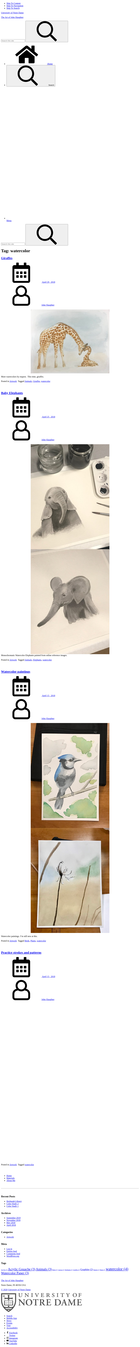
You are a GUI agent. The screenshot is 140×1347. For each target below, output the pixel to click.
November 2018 (13, 1220)
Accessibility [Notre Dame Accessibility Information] (12, 1328)
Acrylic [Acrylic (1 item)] (4, 1270)
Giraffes (6, 258)
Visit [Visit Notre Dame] (8, 1325)
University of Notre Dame (12, 13)
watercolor (45, 381)
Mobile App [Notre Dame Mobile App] (11, 1318)
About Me (10, 1180)
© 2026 (4, 1290)
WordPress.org (12, 1256)
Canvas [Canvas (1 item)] (61, 1270)
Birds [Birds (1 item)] (54, 1270)
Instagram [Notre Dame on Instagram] (12, 1338)
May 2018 (10, 1223)
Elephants (37, 660)
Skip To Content (13, 3)
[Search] (46, 31)
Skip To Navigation (14, 6)
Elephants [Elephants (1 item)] (68, 1270)
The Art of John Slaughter (12, 17)
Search (31, 75)
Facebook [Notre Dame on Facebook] (12, 1333)
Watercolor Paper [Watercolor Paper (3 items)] (15, 1273)
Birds (27, 941)
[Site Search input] (13, 40)
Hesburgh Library (14, 1201)
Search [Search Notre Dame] (9, 1316)
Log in (9, 1249)
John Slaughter (48, 305)
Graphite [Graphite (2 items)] (86, 1269)
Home (29, 64)
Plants (33, 941)
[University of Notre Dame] (41, 1311)
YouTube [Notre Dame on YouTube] (11, 1341)
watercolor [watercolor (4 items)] (117, 1269)
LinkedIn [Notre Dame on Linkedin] (11, 1343)
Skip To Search (13, 8)
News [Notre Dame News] (8, 1321)
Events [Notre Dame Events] (9, 1323)
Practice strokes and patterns (21, 952)
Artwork (13, 381)
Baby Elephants (12, 393)
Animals (28, 381)
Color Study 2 (12, 1204)
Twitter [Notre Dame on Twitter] (10, 1335)
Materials (10, 1178)
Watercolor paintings (15, 671)
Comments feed (13, 1254)
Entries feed (11, 1251)
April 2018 (11, 1225)
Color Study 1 (12, 1206)
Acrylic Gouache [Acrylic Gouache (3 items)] (21, 1269)
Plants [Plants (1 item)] (102, 1270)
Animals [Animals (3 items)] (44, 1269)
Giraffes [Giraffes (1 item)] (76, 1270)
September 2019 (13, 1218)
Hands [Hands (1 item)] (96, 1270)
